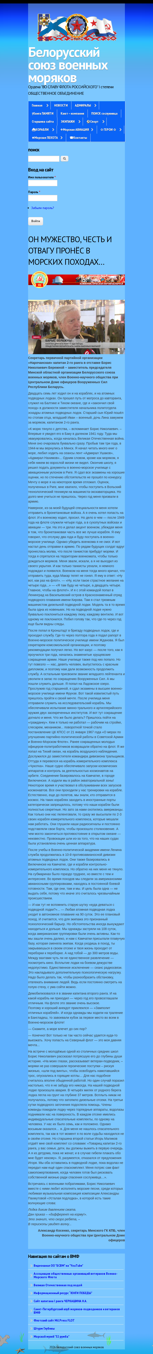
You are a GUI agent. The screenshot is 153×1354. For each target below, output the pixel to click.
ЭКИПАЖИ (68, 121)
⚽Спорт (92, 121)
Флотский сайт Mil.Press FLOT (54, 1320)
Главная (37, 105)
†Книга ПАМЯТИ (42, 113)
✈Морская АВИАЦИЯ (74, 129)
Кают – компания (72, 113)
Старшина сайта (43, 121)
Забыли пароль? (42, 208)
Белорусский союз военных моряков (68, 64)
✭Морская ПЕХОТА (45, 137)
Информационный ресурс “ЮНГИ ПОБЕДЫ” (63, 1293)
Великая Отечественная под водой (58, 1285)
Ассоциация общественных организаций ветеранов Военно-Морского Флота (76, 1275)
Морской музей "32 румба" (51, 1336)
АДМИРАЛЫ (83, 105)
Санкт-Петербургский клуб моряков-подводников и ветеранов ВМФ (77, 1310)
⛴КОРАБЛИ (40, 129)
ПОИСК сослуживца (104, 113)
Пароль (34, 192)
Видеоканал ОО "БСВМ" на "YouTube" (58, 1265)
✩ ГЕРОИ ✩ (108, 129)
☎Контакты (78, 137)
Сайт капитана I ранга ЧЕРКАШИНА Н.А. (60, 1301)
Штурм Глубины (44, 1328)
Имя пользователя (42, 177)
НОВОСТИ (61, 105)
